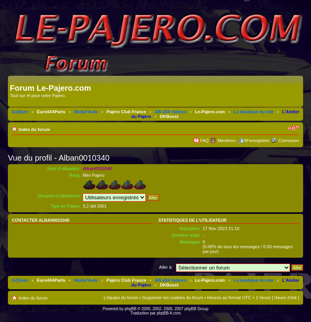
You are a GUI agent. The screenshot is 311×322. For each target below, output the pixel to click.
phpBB (130, 309)
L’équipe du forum (121, 297)
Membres (226, 140)
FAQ (204, 140)
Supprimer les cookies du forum (173, 297)
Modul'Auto (86, 111)
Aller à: (166, 267)
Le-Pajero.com (210, 111)
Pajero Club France (126, 111)
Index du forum (34, 129)
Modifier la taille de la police (293, 127)
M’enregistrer (257, 140)
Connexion (288, 140)
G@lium (19, 111)
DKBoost (169, 116)
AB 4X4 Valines (171, 111)
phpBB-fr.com (169, 313)
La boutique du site (253, 111)
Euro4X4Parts (51, 111)
